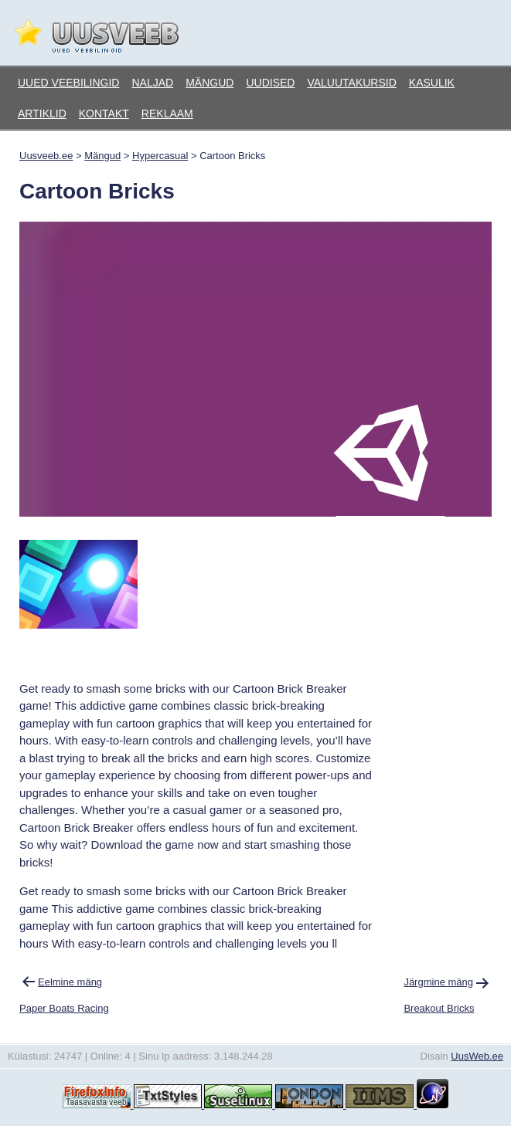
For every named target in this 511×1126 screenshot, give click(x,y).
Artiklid (42, 113)
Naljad (152, 82)
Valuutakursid (351, 82)
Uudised (270, 82)
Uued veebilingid (68, 82)
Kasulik (432, 82)
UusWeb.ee (477, 1056)
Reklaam (167, 113)
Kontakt (104, 113)
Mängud (209, 82)
